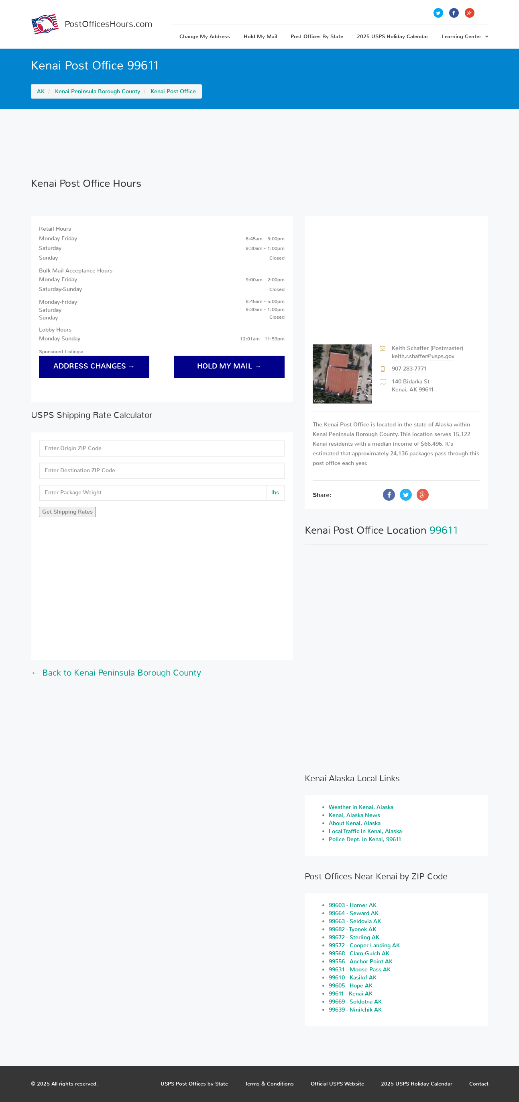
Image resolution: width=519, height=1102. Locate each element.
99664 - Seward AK (354, 913)
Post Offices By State (317, 36)
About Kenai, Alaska (355, 823)
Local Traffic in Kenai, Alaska (365, 831)
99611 (444, 530)
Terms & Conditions (269, 1083)
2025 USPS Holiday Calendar (392, 36)
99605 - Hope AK (350, 985)
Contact (478, 1083)
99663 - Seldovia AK (355, 921)
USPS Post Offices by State (194, 1083)
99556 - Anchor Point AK (361, 961)
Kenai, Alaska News (354, 815)
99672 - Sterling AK (354, 937)
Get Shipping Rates (67, 512)
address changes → (94, 366)
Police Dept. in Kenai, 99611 (365, 839)
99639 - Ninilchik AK (355, 1010)
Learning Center (465, 36)
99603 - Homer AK (353, 905)
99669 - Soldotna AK (355, 1002)
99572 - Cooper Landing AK (364, 945)
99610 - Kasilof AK (353, 977)
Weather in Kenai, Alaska (361, 807)
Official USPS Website (337, 1083)
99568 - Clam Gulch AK (359, 953)
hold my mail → (229, 366)
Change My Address (204, 36)
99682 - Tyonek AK (352, 929)
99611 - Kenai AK (350, 994)
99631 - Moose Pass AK (360, 969)
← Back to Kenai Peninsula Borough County (116, 672)
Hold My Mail (260, 36)
